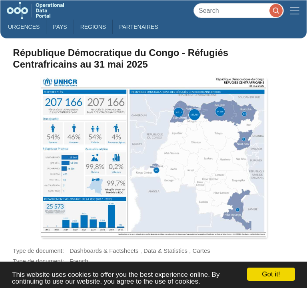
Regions (93, 27)
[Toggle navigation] (294, 11)
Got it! (271, 274)
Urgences (24, 27)
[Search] (238, 10)
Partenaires (138, 27)
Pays (60, 27)
